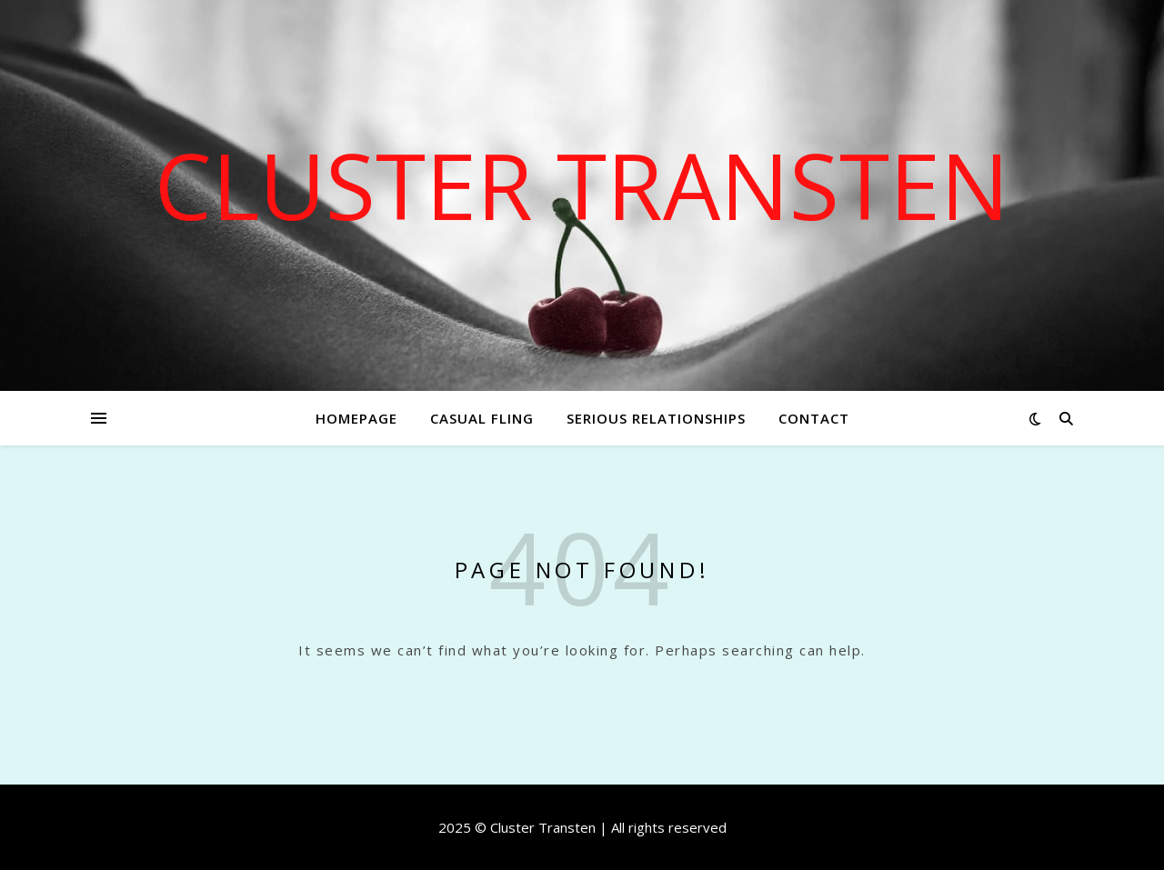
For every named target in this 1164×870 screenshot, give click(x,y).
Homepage (356, 418)
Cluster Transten (582, 184)
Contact (813, 418)
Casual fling (482, 418)
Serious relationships (656, 418)
